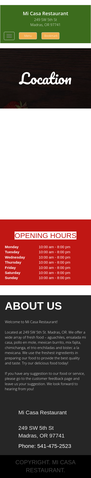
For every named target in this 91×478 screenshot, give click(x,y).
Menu (28, 36)
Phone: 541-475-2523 (44, 446)
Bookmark (51, 36)
